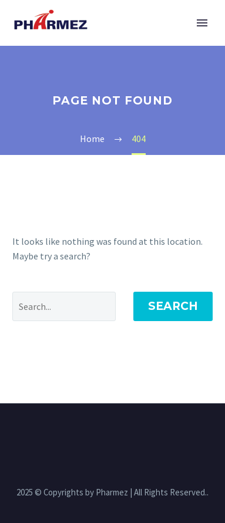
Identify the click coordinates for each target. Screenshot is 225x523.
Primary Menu (202, 22)
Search (173, 306)
